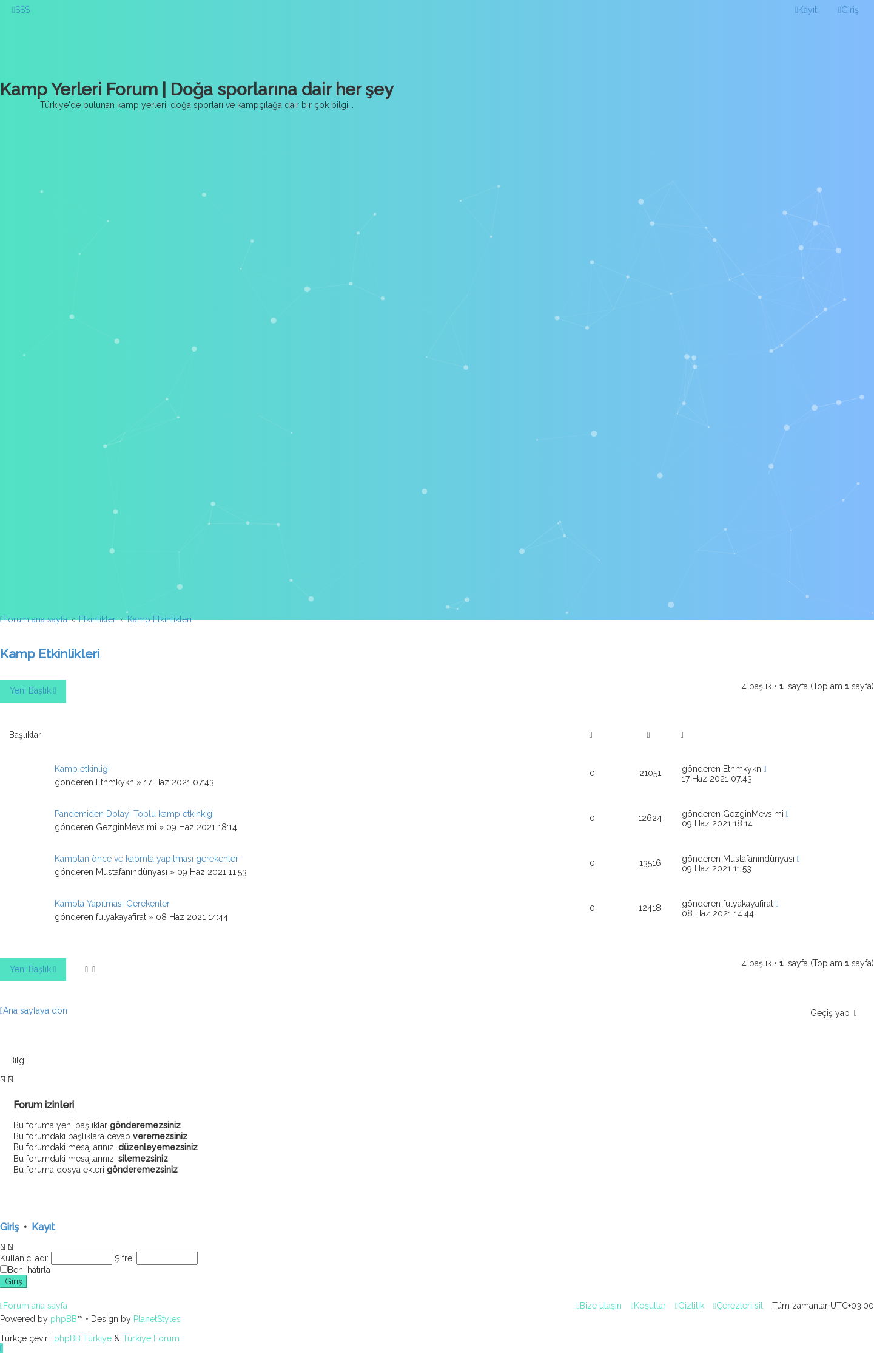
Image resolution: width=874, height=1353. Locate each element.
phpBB (63, 1319)
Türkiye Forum (151, 1338)
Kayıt (43, 1227)
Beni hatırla (29, 1270)
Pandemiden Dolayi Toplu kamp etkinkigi (134, 814)
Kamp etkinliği (82, 769)
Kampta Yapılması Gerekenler (112, 903)
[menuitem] (21, 10)
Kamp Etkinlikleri (49, 653)
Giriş (9, 1227)
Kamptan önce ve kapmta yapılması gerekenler (146, 859)
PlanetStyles (157, 1319)
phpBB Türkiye (83, 1338)
